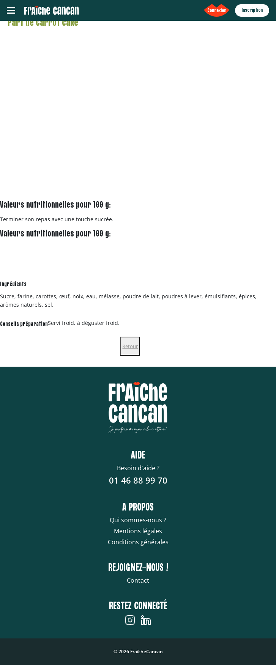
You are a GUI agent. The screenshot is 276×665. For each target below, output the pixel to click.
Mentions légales (138, 531)
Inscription (252, 10)
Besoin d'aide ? (138, 468)
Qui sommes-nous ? (138, 520)
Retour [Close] (130, 346)
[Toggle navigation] (11, 10)
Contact (138, 580)
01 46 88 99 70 (138, 480)
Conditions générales (138, 542)
